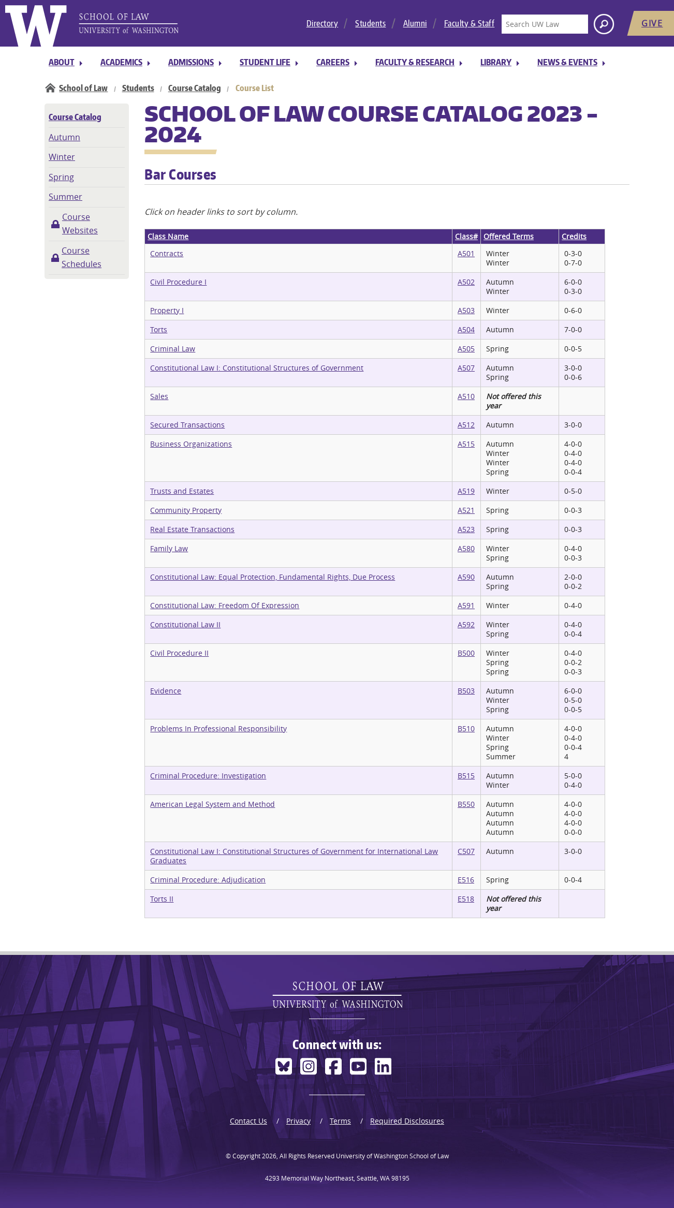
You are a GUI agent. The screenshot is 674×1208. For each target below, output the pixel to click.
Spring (61, 177)
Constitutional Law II (185, 624)
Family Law (169, 548)
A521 (466, 510)
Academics (121, 62)
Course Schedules (81, 257)
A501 (466, 253)
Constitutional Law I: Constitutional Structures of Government (256, 368)
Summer (65, 196)
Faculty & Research (415, 62)
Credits (574, 236)
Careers (332, 62)
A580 (466, 548)
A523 (466, 529)
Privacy (298, 1121)
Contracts (166, 253)
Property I (167, 310)
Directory (322, 23)
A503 (466, 310)
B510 (466, 728)
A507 (466, 368)
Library (495, 62)
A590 (466, 577)
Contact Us (248, 1121)
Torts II (161, 899)
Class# (466, 236)
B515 (466, 775)
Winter (62, 157)
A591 (466, 605)
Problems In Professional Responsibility (218, 728)
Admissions (191, 62)
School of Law (83, 88)
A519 (466, 491)
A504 (466, 329)
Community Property (186, 510)
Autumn (64, 137)
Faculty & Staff (469, 23)
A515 (466, 444)
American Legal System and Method (212, 804)
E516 (466, 880)
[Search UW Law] (545, 24)
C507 (466, 851)
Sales (159, 396)
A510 (466, 396)
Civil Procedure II (179, 653)
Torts (158, 329)
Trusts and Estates (182, 491)
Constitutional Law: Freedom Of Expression (224, 605)
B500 (466, 653)
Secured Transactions (187, 425)
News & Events (567, 62)
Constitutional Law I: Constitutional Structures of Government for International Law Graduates (294, 855)
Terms (340, 1121)
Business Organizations (191, 444)
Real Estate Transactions (192, 529)
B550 (466, 804)
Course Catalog (194, 88)
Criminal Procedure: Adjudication (208, 880)
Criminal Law (172, 348)
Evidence (165, 691)
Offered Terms (508, 236)
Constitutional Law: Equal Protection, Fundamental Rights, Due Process (272, 577)
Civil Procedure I (178, 282)
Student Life (265, 62)
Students (370, 23)
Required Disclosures (407, 1121)
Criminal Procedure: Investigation (208, 775)
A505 (466, 348)
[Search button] (603, 24)
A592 (466, 624)
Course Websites (80, 223)
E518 (466, 899)
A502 (466, 282)
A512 (466, 425)
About (62, 62)
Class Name (168, 236)
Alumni (415, 23)
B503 (466, 691)
